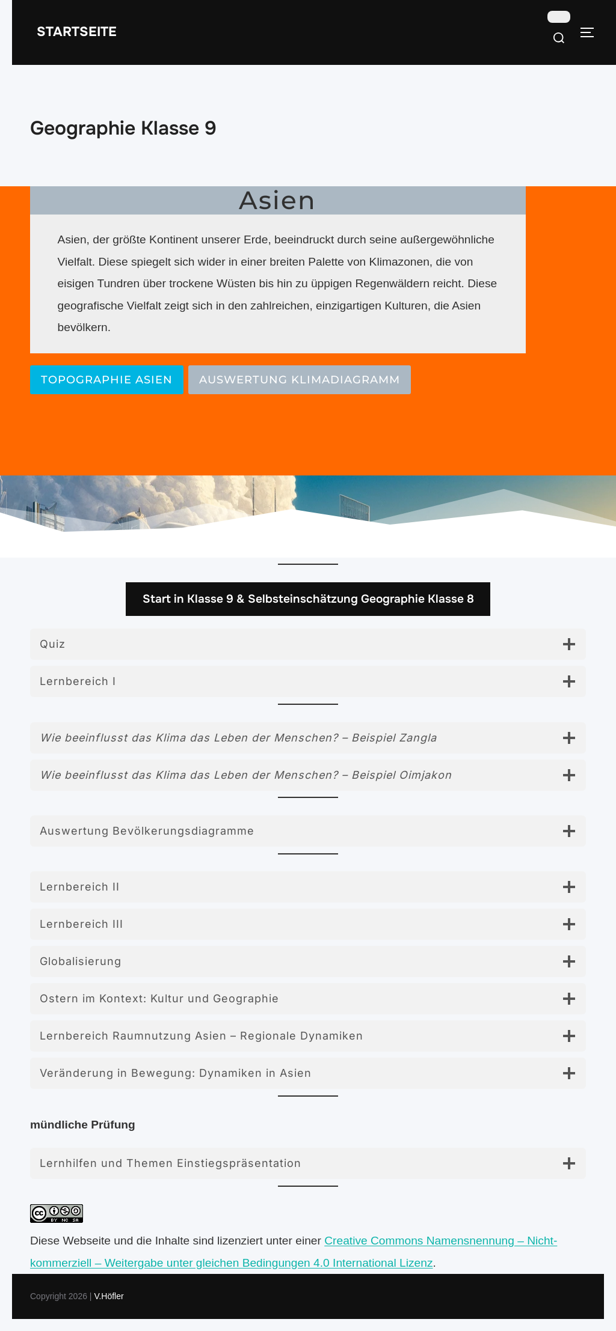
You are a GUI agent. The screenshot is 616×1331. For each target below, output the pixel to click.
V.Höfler (108, 1296)
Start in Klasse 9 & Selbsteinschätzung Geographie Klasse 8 (308, 598)
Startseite (77, 31)
